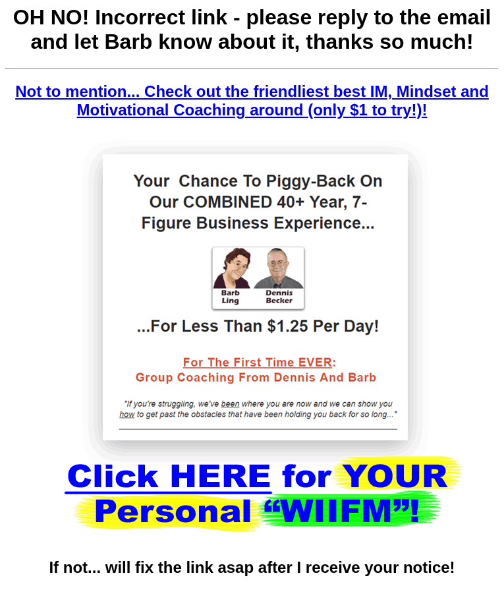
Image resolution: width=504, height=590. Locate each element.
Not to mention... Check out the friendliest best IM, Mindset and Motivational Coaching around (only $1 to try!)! (252, 100)
